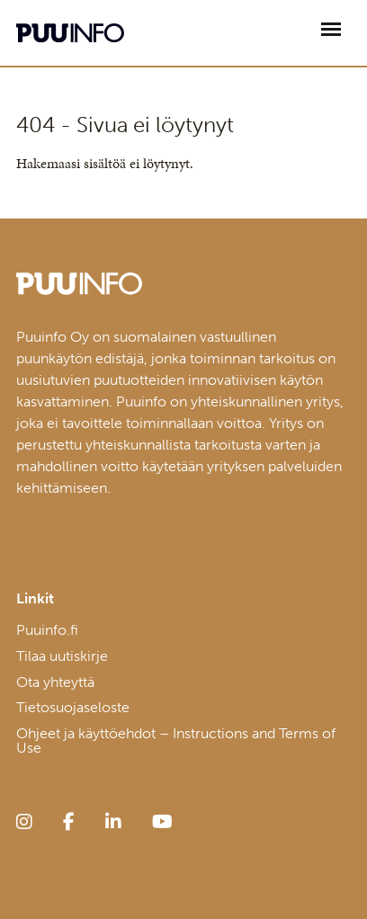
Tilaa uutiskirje (62, 656)
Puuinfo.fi (47, 629)
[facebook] (69, 821)
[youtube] (162, 821)
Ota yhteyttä (55, 682)
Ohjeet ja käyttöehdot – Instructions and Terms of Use (176, 740)
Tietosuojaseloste (73, 707)
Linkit (35, 599)
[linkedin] (113, 821)
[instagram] (24, 821)
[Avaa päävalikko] (331, 29)
